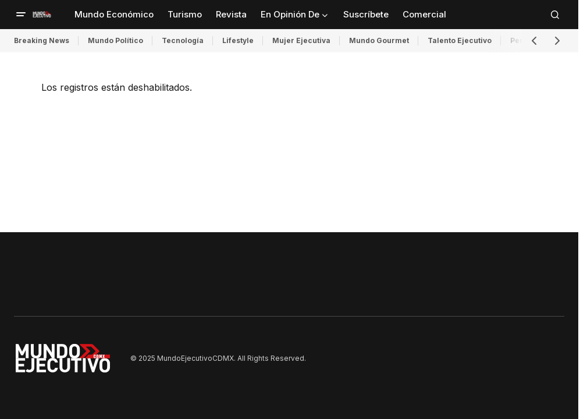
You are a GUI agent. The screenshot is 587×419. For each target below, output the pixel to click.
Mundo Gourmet (379, 40)
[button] (21, 15)
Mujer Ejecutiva (301, 40)
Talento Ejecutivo (460, 40)
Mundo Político (115, 40)
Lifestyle (238, 40)
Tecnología (183, 40)
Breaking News (41, 40)
